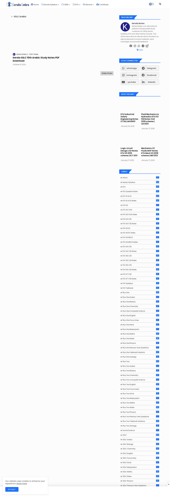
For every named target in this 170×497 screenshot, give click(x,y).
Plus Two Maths (141, 403)
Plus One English (141, 315)
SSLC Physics (141, 481)
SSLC (141, 435)
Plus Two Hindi (141, 393)
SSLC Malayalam (141, 467)
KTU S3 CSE (141, 219)
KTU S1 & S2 (141, 196)
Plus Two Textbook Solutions (141, 421)
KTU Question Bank (141, 191)
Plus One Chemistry (141, 306)
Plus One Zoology (141, 357)
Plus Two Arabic (141, 366)
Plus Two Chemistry (141, 375)
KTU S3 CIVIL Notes (141, 214)
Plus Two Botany (141, 370)
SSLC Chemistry (141, 448)
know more (22, 483)
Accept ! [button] (12, 489)
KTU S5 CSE (141, 255)
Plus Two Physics (141, 412)
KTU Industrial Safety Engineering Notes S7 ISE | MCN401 (129, 118)
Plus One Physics (141, 343)
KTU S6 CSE (141, 265)
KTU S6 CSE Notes (141, 269)
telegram (151, 68)
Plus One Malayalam (141, 329)
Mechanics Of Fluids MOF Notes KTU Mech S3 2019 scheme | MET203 (149, 152)
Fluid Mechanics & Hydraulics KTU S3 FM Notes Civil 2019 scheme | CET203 (150, 119)
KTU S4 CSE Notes (141, 251)
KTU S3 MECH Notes (141, 242)
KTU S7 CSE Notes (141, 278)
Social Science (141, 430)
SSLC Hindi (141, 462)
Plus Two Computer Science (141, 380)
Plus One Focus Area (141, 320)
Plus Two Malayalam (141, 398)
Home (35, 4)
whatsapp (132, 68)
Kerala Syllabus (49, 4)
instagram (132, 75)
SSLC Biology (141, 444)
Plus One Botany (141, 301)
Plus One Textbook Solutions (141, 352)
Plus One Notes (141, 338)
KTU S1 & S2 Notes (141, 200)
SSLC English (141, 453)
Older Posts (107, 73)
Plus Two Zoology (141, 425)
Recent (87, 4)
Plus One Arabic (141, 297)
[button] (160, 4)
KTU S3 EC (141, 228)
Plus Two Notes (141, 407)
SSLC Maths (141, 471)
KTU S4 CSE (141, 246)
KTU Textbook (141, 288)
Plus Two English (141, 384)
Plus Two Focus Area (141, 389)
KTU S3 (141, 205)
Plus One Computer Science (141, 311)
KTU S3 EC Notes (141, 232)
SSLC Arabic (141, 439)
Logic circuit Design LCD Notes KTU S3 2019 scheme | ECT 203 (129, 152)
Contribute (102, 4)
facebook (151, 75)
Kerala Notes (138, 23)
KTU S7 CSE (141, 274)
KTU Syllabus (141, 283)
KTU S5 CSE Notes (141, 260)
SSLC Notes (141, 476)
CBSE (65, 4)
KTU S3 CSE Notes (141, 223)
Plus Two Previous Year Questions (141, 416)
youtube (132, 82)
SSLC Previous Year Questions (141, 485)
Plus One (141, 292)
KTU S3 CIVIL (141, 210)
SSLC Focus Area (141, 458)
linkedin (151, 82)
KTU (76, 4)
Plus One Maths (141, 334)
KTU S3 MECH (141, 237)
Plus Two (141, 361)
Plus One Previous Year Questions (141, 347)
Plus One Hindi (141, 324)
